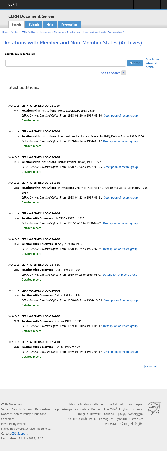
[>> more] (150, 366)
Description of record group (120, 115)
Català (84, 409)
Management (45, 32)
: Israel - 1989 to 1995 (51, 270)
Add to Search (110, 73)
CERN (12, 4)
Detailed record (31, 120)
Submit (34, 24)
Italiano (108, 414)
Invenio (21, 424)
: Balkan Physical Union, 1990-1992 (61, 162)
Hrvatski (95, 414)
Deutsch (96, 409)
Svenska (110, 424)
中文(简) (123, 424)
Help (50, 24)
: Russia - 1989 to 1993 (52, 347)
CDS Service (27, 429)
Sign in (140, 6)
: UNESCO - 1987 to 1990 (53, 218)
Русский (121, 419)
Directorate (59, 32)
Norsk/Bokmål (77, 419)
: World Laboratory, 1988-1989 (58, 111)
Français (82, 414)
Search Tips (152, 59)
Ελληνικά (110, 409)
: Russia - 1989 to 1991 (52, 321)
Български (71, 409)
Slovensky (136, 419)
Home (5, 32)
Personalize (69, 24)
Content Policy (21, 414)
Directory (153, 6)
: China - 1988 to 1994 (51, 295)
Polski (93, 419)
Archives (15, 32)
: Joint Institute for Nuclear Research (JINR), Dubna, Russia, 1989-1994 (83, 136)
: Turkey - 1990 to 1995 (52, 244)
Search (16, 24)
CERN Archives (29, 32)
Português (106, 419)
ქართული (135, 414)
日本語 (121, 414)
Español (137, 409)
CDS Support (19, 433)
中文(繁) (137, 424)
